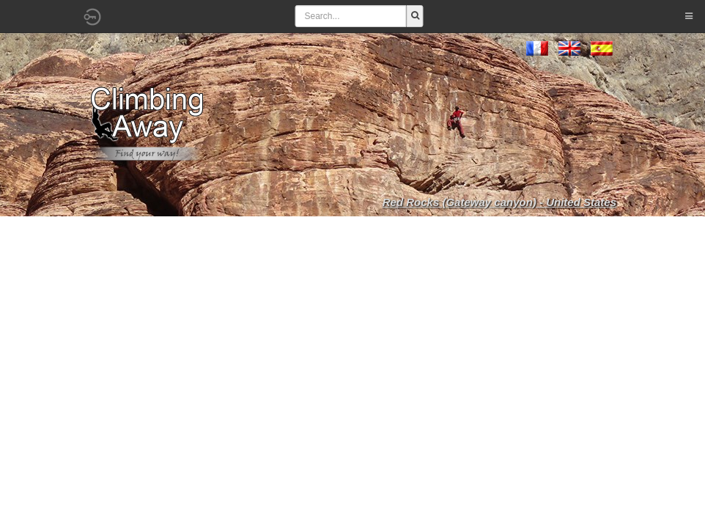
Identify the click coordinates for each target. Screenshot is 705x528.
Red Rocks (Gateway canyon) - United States (499, 202)
